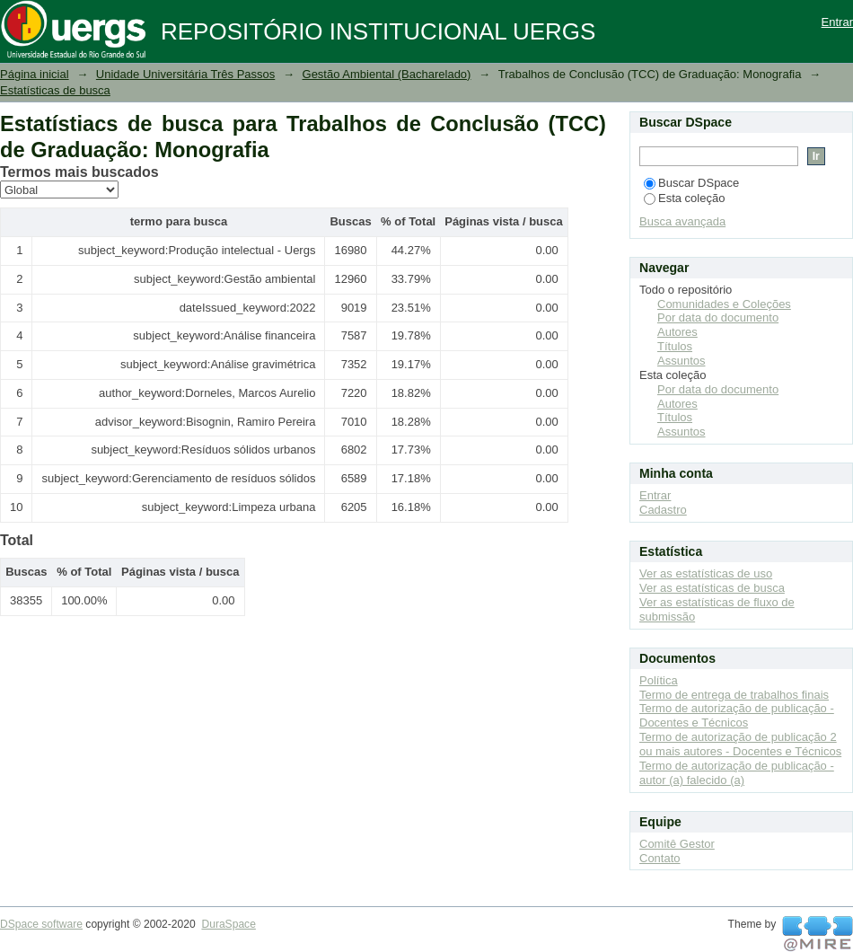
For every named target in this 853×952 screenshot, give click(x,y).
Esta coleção (684, 198)
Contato (660, 858)
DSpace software (41, 924)
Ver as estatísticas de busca (712, 588)
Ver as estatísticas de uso (705, 573)
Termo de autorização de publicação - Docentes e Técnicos (736, 715)
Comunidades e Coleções (724, 304)
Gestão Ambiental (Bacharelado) (387, 74)
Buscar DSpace (691, 183)
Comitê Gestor (677, 844)
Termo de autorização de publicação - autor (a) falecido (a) (736, 773)
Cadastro (663, 509)
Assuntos (681, 360)
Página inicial (34, 74)
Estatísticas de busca (55, 90)
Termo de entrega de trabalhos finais (734, 694)
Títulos (674, 346)
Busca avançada (682, 221)
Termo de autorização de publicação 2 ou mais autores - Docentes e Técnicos (740, 744)
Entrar (837, 22)
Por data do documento (717, 317)
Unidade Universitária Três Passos (185, 74)
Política (658, 680)
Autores (677, 332)
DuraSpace (228, 924)
